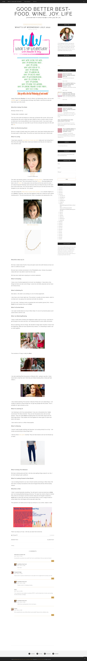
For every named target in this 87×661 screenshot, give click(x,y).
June (61, 212)
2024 (60, 191)
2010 (60, 238)
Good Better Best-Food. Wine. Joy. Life (43, 11)
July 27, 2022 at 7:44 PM (21, 602)
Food (25, 24)
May (61, 213)
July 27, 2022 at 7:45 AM (18, 573)
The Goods (27, 1)
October (61, 198)
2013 (60, 234)
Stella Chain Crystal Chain (32, 224)
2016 (60, 229)
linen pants (22, 434)
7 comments (52, 535)
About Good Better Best (15, 1)
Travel (40, 24)
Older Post (50, 539)
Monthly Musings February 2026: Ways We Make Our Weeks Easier (69, 94)
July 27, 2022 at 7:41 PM (21, 583)
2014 (60, 232)
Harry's (39, 181)
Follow (59, 65)
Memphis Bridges (18, 572)
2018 (60, 226)
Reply (53, 578)
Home (3, 1)
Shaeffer (13, 100)
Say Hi (34, 1)
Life (31, 24)
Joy (28, 24)
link (14, 124)
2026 (60, 188)
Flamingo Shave (38, 179)
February (61, 218)
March (61, 217)
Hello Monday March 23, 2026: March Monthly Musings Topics (69, 84)
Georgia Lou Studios (40, 659)
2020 (60, 223)
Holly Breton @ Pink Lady (19, 554)
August (61, 202)
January (61, 220)
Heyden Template (30, 659)
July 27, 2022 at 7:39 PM (21, 565)
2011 (60, 237)
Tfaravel (35, 24)
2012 (60, 235)
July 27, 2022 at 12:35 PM (18, 591)
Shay (19, 100)
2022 (60, 194)
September (62, 200)
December (62, 195)
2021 (60, 221)
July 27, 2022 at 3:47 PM (18, 610)
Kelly (15, 589)
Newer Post (14, 539)
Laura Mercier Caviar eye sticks (30, 140)
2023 (60, 192)
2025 (60, 189)
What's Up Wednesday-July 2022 (66, 207)
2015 (60, 231)
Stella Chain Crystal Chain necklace (31, 191)
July (61, 203)
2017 (60, 227)
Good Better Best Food (22, 564)
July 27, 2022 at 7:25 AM (18, 556)
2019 (60, 224)
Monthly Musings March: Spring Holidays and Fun (69, 75)
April (61, 215)
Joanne (15, 608)
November (62, 197)
